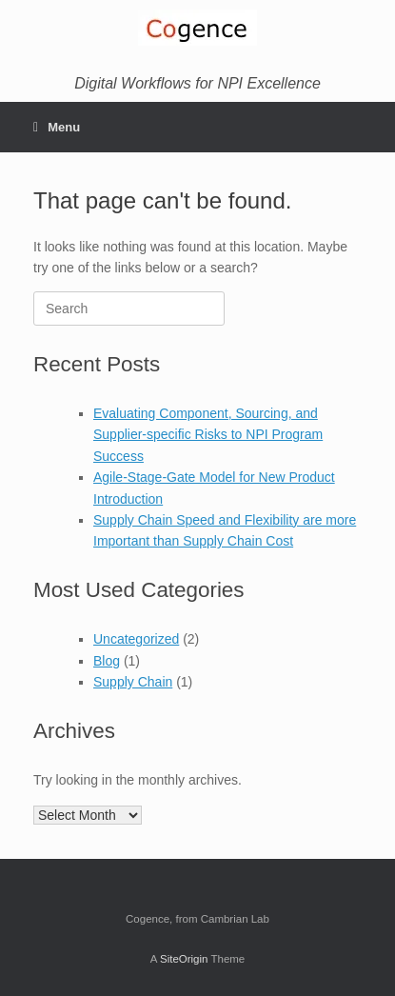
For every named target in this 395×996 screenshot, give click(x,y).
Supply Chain (132, 681)
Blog (106, 660)
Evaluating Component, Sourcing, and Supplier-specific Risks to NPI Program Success (208, 435)
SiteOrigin (184, 959)
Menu (56, 127)
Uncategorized (136, 639)
